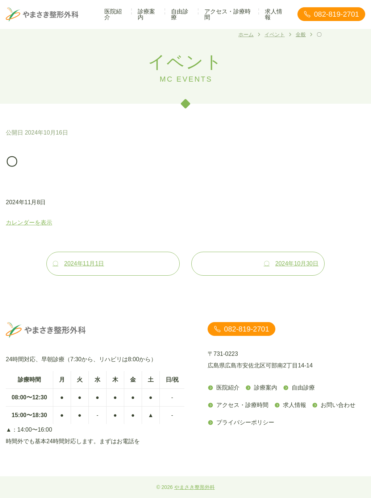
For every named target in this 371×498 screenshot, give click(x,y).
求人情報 (273, 14)
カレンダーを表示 (29, 222)
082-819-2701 (331, 14)
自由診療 (179, 14)
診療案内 (146, 14)
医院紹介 (113, 14)
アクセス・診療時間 (227, 14)
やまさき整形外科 (194, 487)
